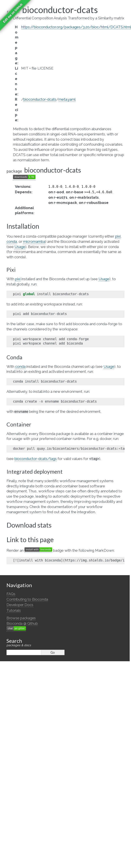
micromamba (34, 241)
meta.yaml (67, 99)
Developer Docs (19, 605)
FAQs (10, 594)
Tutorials (13, 610)
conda (11, 241)
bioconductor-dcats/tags (36, 458)
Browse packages (21, 618)
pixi (118, 236)
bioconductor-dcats (39, 99)
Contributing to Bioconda (27, 599)
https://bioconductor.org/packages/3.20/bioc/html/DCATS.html (76, 27)
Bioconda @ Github (22, 623)
